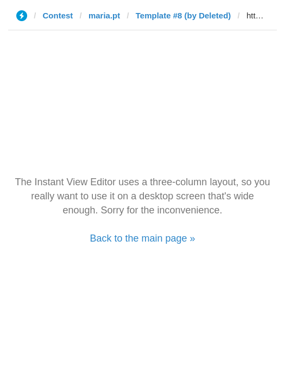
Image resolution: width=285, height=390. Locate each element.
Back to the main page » (142, 238)
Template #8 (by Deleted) (183, 15)
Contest (58, 15)
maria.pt (104, 15)
